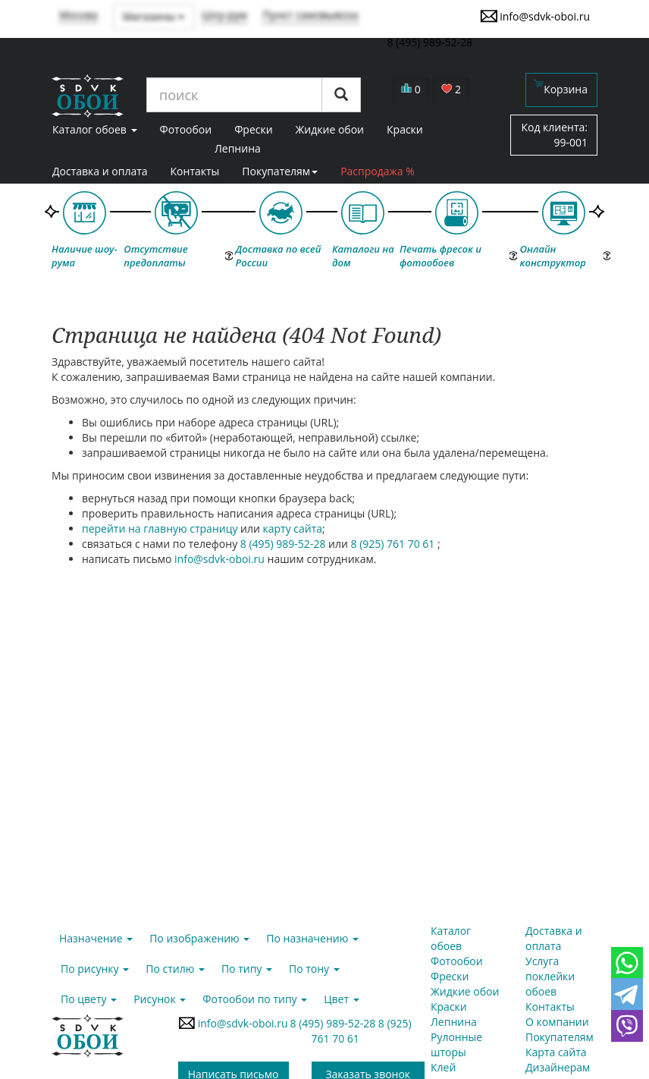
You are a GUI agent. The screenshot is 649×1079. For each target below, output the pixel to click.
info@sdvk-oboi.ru (535, 16)
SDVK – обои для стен (88, 96)
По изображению (199, 938)
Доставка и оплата (100, 171)
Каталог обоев (451, 938)
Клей (443, 1067)
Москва (78, 15)
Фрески (450, 976)
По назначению (312, 938)
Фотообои (457, 961)
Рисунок (159, 999)
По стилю (175, 968)
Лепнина (238, 148)
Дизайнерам (557, 1067)
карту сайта (293, 528)
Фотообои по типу (254, 999)
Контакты (195, 171)
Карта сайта (556, 1052)
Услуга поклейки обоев (550, 976)
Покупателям (280, 171)
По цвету (89, 999)
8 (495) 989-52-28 (284, 543)
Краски (449, 1006)
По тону (314, 968)
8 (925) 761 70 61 (393, 543)
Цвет (341, 999)
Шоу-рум (224, 15)
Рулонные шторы (456, 1044)
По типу (246, 968)
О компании (557, 1022)
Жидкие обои (465, 991)
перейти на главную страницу (159, 528)
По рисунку (95, 968)
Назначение (96, 938)
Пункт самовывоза (310, 15)
